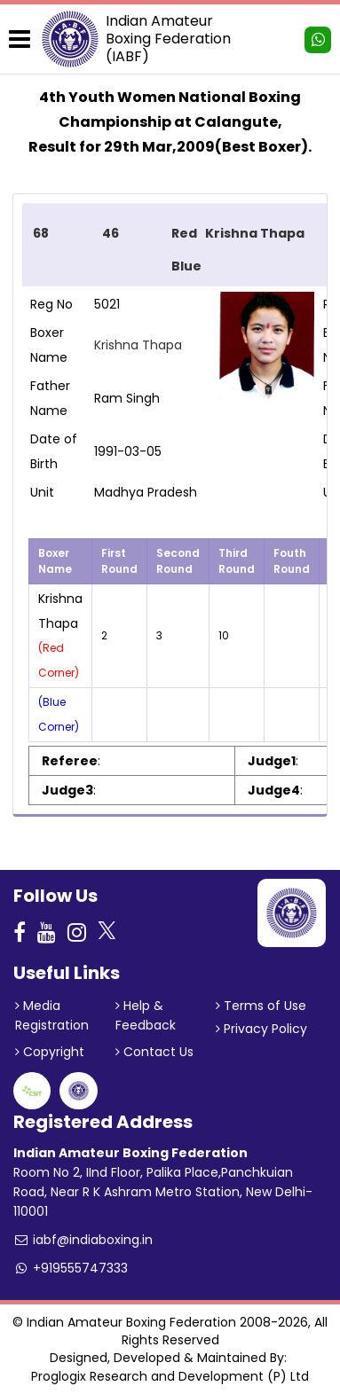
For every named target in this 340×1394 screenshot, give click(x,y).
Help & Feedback (145, 1015)
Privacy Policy (261, 1029)
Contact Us (154, 1052)
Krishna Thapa (138, 345)
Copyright (49, 1052)
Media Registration (52, 1015)
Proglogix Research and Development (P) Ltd (170, 1376)
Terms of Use (261, 1005)
